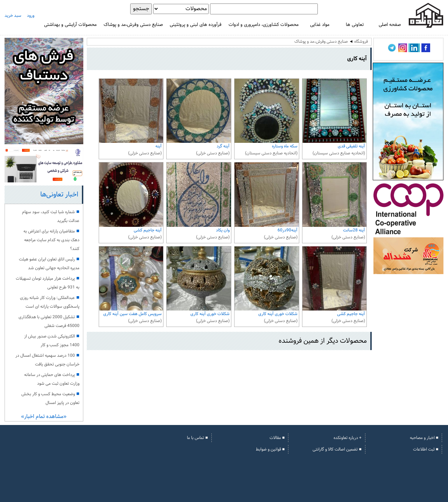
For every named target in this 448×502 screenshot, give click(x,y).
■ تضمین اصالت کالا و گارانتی (337, 449)
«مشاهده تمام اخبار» (43, 416)
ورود (30, 15)
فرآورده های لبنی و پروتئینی (196, 25)
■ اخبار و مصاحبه (424, 437)
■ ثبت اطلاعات (425, 449)
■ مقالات (277, 437)
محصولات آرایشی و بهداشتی (70, 25)
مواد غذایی (319, 25)
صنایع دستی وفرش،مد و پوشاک (133, 25)
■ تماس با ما (197, 437)
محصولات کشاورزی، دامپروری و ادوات (264, 25)
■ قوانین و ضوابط (270, 449)
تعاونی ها (355, 25)
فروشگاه (361, 41)
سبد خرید (13, 15)
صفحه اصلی (390, 25)
